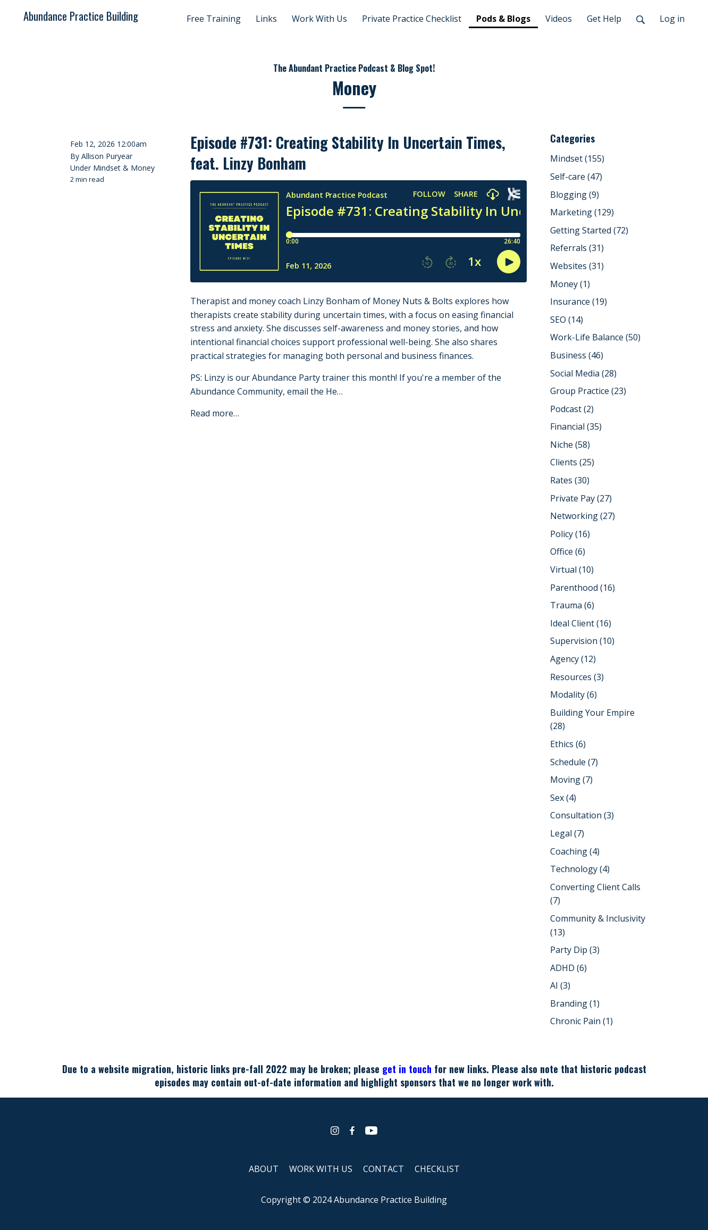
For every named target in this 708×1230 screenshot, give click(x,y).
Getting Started (589, 230)
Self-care (576, 176)
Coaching (575, 851)
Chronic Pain (581, 1021)
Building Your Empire (592, 719)
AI (560, 985)
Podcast (572, 409)
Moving (571, 779)
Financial (576, 426)
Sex (563, 798)
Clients (572, 462)
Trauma (572, 605)
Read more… (214, 413)
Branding (575, 1003)
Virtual (572, 569)
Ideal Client (580, 623)
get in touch (407, 1069)
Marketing (582, 212)
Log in (672, 18)
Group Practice (588, 391)
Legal (567, 833)
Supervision (582, 641)
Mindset (107, 168)
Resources (577, 677)
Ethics (568, 744)
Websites (577, 266)
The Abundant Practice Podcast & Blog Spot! (354, 68)
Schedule (574, 762)
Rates (569, 480)
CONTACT (383, 1169)
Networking (582, 516)
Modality (573, 694)
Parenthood (582, 587)
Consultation (582, 815)
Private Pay (581, 498)
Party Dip (575, 950)
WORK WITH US (320, 1169)
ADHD (568, 968)
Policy (570, 534)
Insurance (578, 301)
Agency (573, 659)
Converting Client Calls (595, 894)
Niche (570, 444)
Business (576, 355)
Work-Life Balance (595, 337)
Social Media (583, 373)
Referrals (577, 248)
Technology (580, 869)
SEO (566, 319)
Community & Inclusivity (597, 925)
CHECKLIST (437, 1169)
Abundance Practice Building (80, 15)
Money (143, 168)
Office (567, 551)
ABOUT (264, 1169)
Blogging (574, 194)
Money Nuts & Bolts (413, 301)
